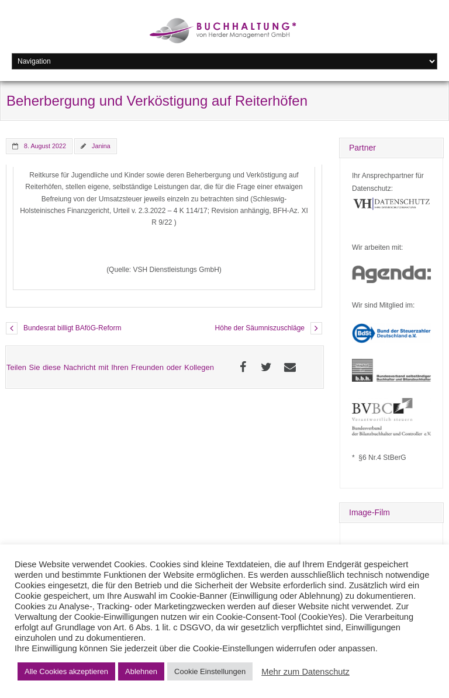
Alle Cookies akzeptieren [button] (66, 671)
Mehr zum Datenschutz (305, 671)
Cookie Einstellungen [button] (210, 671)
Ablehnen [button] (141, 671)
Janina (101, 145)
